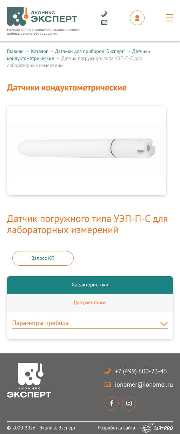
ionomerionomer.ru (144, 384)
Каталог (39, 51)
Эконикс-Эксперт (57, 428)
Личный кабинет (137, 18)
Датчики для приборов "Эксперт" (90, 51)
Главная (15, 51)
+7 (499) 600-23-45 (141, 371)
